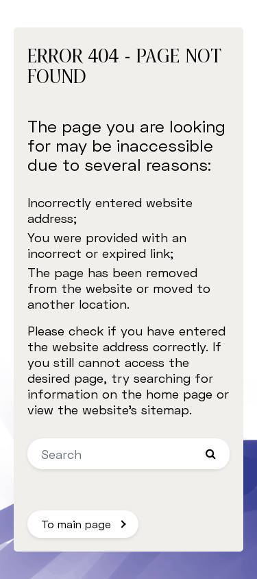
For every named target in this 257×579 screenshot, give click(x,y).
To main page (76, 523)
